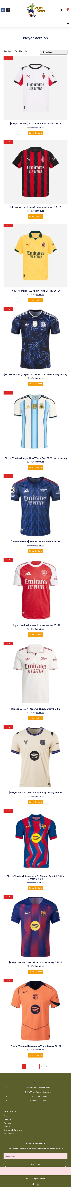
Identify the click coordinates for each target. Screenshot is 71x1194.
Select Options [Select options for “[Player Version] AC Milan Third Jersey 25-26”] (35, 300)
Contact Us (7, 1119)
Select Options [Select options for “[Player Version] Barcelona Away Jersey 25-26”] (35, 802)
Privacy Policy (9, 1133)
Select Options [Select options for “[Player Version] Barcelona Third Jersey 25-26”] (35, 1055)
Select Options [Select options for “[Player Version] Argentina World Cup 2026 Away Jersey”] (35, 384)
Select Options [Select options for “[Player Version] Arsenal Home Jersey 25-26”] (35, 634)
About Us (7, 1126)
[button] (61, 10)
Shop (5, 1116)
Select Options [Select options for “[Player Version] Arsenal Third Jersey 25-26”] (35, 718)
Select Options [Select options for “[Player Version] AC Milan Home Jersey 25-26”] (35, 216)
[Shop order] (53, 52)
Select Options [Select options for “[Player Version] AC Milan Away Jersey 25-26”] (35, 133)
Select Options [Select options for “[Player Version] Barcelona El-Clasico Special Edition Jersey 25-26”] (35, 888)
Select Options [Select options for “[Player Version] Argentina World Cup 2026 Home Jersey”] (35, 467)
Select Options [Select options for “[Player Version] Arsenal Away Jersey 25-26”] (35, 551)
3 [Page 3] (32, 1066)
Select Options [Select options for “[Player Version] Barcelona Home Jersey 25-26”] (35, 972)
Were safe (7, 1123)
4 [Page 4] (37, 1066)
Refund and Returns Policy (13, 1130)
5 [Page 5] (41, 1066)
